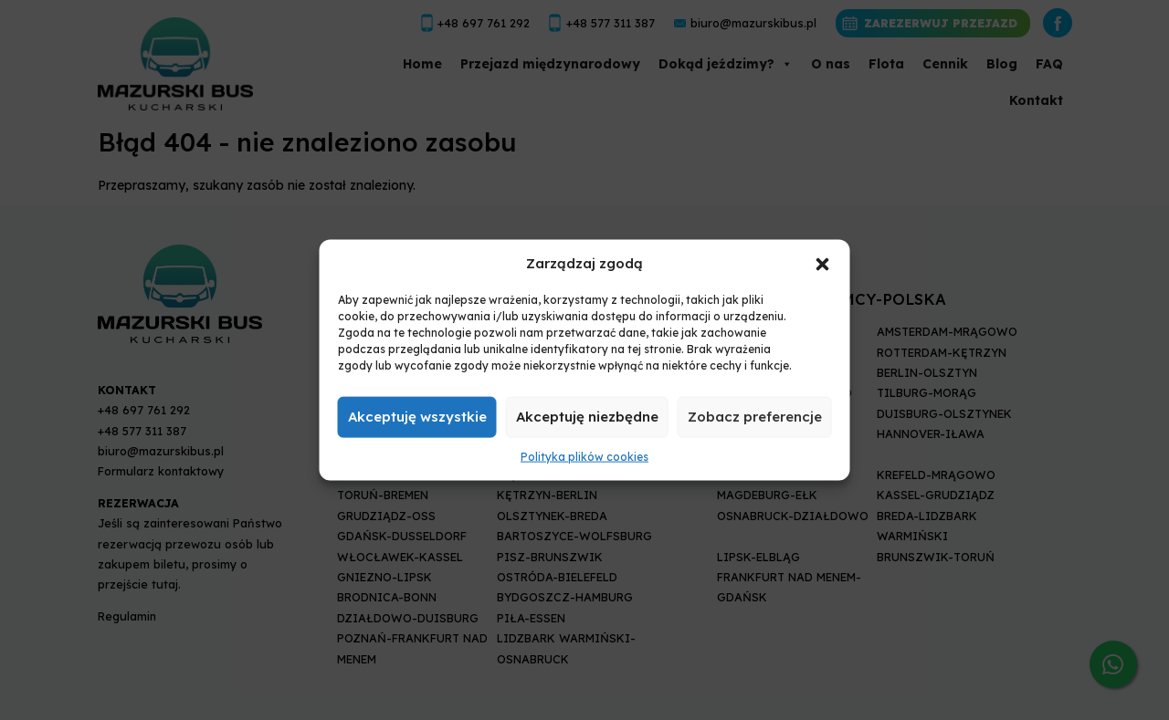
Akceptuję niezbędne (587, 416)
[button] (823, 263)
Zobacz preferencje (755, 416)
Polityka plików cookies (584, 457)
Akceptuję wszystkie (417, 416)
